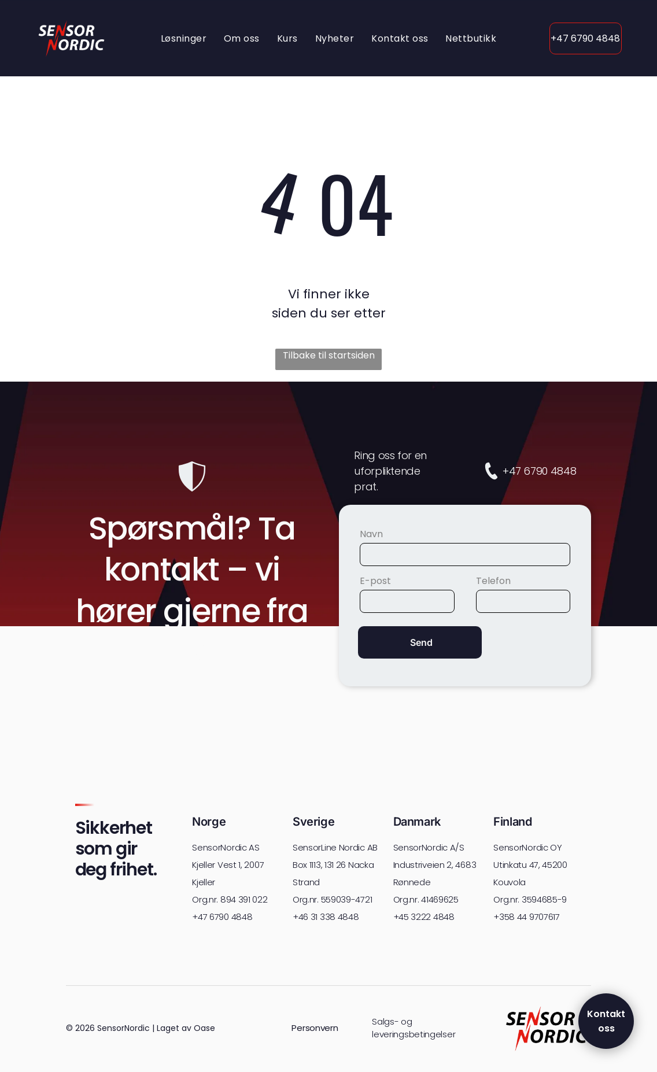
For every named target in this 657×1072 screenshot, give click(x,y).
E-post (375, 580)
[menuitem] (183, 38)
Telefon (493, 580)
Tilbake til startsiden (329, 355)
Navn (371, 534)
